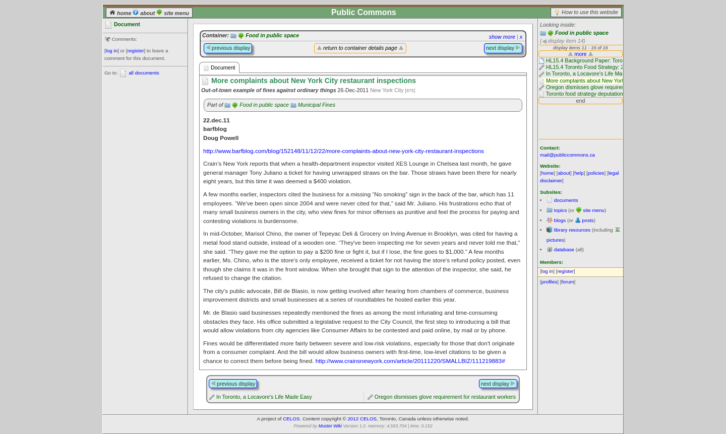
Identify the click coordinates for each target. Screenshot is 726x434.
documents (566, 200)
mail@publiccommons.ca (567, 155)
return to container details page (360, 48)
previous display (228, 48)
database (564, 249)
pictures (555, 240)
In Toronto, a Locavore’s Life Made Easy (264, 397)
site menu (172, 13)
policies (596, 173)
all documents (144, 73)
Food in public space (582, 33)
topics (560, 210)
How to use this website (590, 12)
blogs (560, 220)
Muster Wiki (330, 425)
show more (502, 37)
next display (503, 48)
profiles (549, 281)
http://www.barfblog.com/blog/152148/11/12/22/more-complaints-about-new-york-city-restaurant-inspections (343, 151)
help (579, 173)
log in (111, 50)
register (136, 50)
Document (219, 67)
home (121, 13)
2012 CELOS (362, 418)
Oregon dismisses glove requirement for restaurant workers (445, 397)
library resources (572, 230)
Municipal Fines (316, 105)
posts (587, 220)
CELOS (291, 418)
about (144, 13)
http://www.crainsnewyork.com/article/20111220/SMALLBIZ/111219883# (410, 360)
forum (568, 281)
